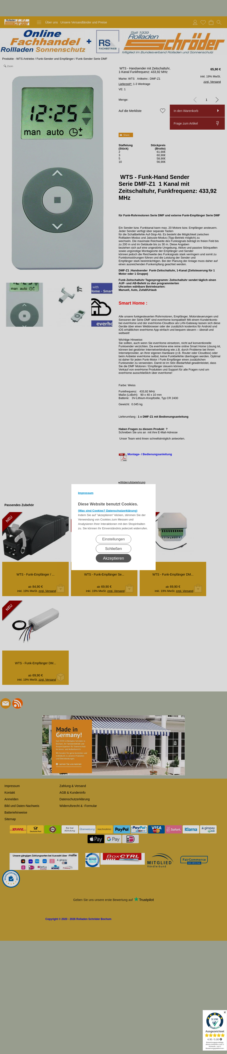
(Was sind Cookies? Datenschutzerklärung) (107, 510)
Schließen (113, 548)
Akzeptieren (113, 558)
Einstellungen (113, 539)
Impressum (85, 492)
